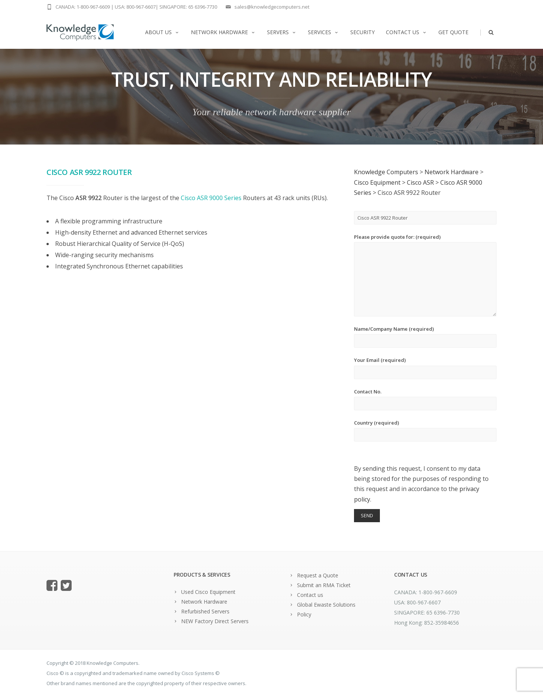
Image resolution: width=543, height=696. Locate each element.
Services (323, 32)
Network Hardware (223, 32)
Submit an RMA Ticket (324, 585)
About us (162, 32)
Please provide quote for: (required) (425, 275)
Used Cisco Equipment (208, 591)
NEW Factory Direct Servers (215, 621)
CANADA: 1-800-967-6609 (83, 6)
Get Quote (453, 32)
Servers (282, 32)
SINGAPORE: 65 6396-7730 (188, 6)
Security (362, 32)
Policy (304, 614)
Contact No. (425, 399)
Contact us (406, 32)
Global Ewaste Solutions (326, 604)
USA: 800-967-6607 (135, 6)
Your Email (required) (425, 368)
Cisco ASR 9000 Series (211, 198)
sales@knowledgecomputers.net (271, 6)
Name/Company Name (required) (425, 336)
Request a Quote (317, 575)
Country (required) (425, 430)
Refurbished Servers (205, 611)
